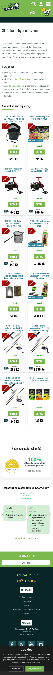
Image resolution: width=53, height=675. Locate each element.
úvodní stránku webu (24, 79)
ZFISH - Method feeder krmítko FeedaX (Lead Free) (39, 223)
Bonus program (26, 601)
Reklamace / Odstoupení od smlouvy (26, 609)
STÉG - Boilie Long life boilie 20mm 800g (39, 117)
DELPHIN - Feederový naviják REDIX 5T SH (13, 170)
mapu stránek (18, 86)
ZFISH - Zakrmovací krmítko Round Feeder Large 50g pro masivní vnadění (13, 276)
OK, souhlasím (35, 669)
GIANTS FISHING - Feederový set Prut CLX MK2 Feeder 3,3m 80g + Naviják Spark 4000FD (39, 328)
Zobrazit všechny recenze (26, 538)
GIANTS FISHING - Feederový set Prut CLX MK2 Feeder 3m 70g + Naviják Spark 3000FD (14, 328)
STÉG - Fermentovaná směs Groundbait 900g (39, 379)
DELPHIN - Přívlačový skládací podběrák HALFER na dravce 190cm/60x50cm (13, 223)
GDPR (26, 605)
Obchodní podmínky (26, 597)
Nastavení (16, 669)
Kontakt (26, 614)
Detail (13, 152)
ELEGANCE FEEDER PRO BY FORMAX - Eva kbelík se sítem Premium (14, 119)
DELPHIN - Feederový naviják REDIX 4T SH (39, 170)
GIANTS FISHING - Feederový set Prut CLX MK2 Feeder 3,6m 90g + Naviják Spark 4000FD (14, 380)
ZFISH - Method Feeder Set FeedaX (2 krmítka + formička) (39, 276)
